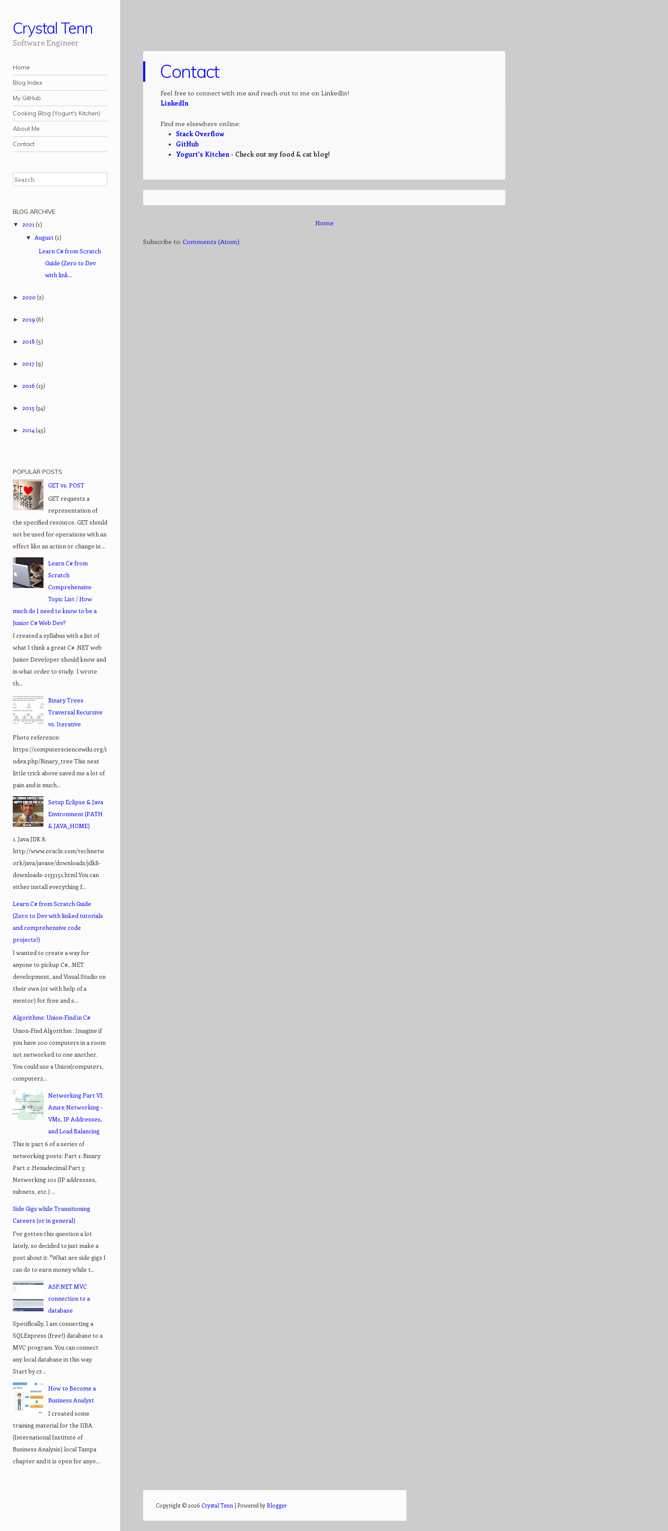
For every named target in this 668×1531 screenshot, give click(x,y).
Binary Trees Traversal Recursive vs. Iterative (75, 712)
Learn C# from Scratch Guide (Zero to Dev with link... (70, 263)
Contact (24, 144)
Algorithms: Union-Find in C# (51, 1017)
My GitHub (27, 98)
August (45, 237)
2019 (29, 319)
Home (21, 67)
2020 (29, 297)
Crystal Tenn (53, 27)
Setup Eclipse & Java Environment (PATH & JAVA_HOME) (75, 814)
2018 (29, 341)
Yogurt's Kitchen (202, 154)
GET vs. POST (66, 485)
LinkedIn (174, 103)
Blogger (277, 1505)
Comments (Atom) (211, 241)
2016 (29, 385)
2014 (29, 430)
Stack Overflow (200, 133)
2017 (29, 363)
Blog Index (27, 82)
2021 (29, 224)
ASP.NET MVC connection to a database (69, 1298)
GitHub (187, 144)
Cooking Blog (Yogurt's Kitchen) (56, 113)
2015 (29, 408)
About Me (26, 128)
